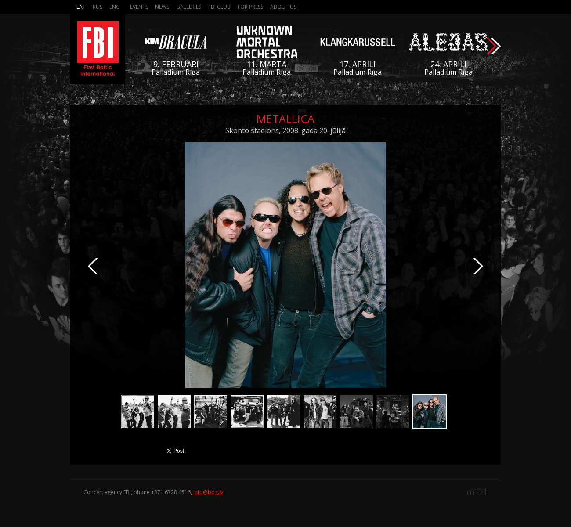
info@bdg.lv (208, 492)
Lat (81, 7)
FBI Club (219, 7)
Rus (97, 7)
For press (250, 7)
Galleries (188, 7)
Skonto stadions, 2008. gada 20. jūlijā (285, 130)
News (162, 7)
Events (139, 7)
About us (283, 7)
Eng (114, 7)
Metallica (285, 118)
